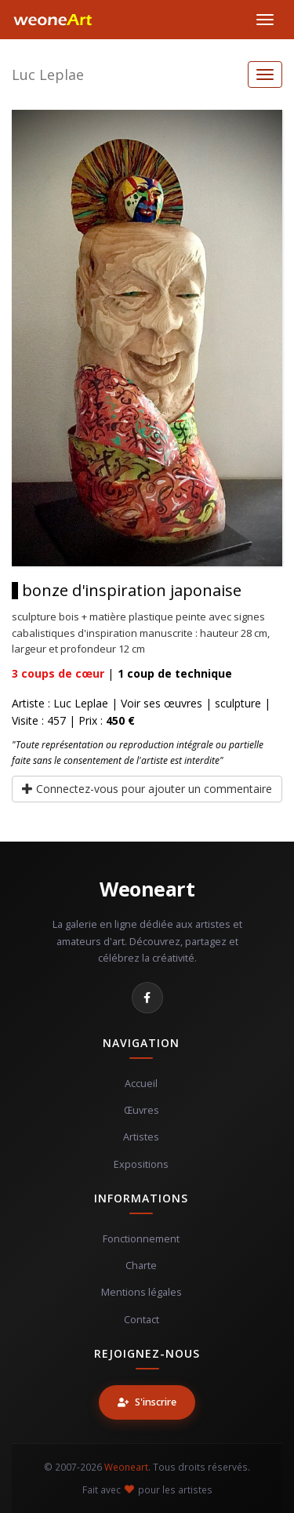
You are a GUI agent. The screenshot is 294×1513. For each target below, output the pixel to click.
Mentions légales (141, 1292)
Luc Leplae (48, 74)
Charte (141, 1265)
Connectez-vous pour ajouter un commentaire (147, 788)
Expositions (141, 1164)
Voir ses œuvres (161, 703)
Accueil (141, 1083)
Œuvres (141, 1110)
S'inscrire (147, 1402)
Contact (141, 1319)
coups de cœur (58, 673)
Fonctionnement (141, 1239)
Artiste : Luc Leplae (60, 703)
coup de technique (175, 673)
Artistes (141, 1137)
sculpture (238, 703)
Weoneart (147, 888)
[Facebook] (147, 997)
